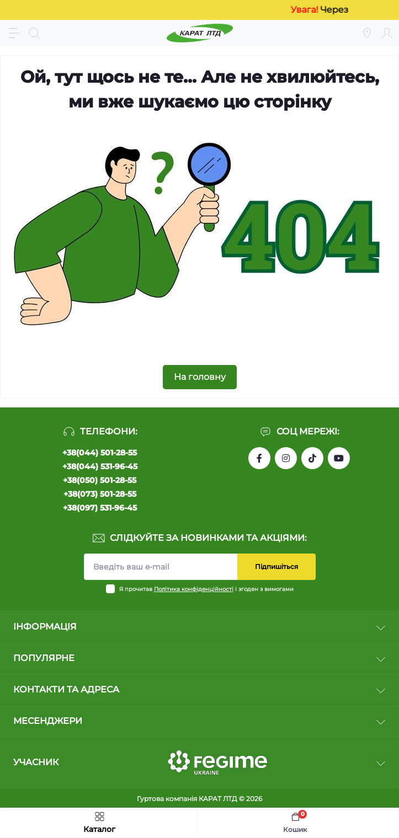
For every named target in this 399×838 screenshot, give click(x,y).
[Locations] (367, 33)
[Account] (386, 33)
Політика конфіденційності (193, 589)
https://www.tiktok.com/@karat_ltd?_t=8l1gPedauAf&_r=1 (312, 458)
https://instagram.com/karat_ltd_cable (286, 458)
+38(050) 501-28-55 (99, 480)
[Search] (34, 33)
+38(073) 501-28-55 (99, 494)
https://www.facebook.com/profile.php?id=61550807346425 (259, 458)
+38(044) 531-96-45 (99, 466)
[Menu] (14, 33)
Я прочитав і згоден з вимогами (206, 589)
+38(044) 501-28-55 (99, 453)
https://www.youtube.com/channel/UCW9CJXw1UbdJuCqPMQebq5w (339, 458)
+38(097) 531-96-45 (100, 508)
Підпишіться (276, 566)
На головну (200, 377)
